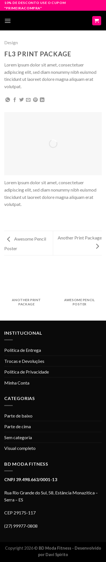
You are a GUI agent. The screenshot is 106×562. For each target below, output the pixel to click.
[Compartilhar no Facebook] (14, 100)
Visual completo (20, 448)
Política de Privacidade (26, 371)
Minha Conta (16, 382)
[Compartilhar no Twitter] (21, 100)
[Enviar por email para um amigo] (28, 100)
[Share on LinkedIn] (42, 100)
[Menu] (7, 21)
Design (11, 42)
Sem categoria (18, 437)
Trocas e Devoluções (24, 361)
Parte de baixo (18, 415)
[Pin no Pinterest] (35, 100)
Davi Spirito (57, 554)
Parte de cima (17, 426)
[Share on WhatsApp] (7, 100)
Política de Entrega (22, 350)
